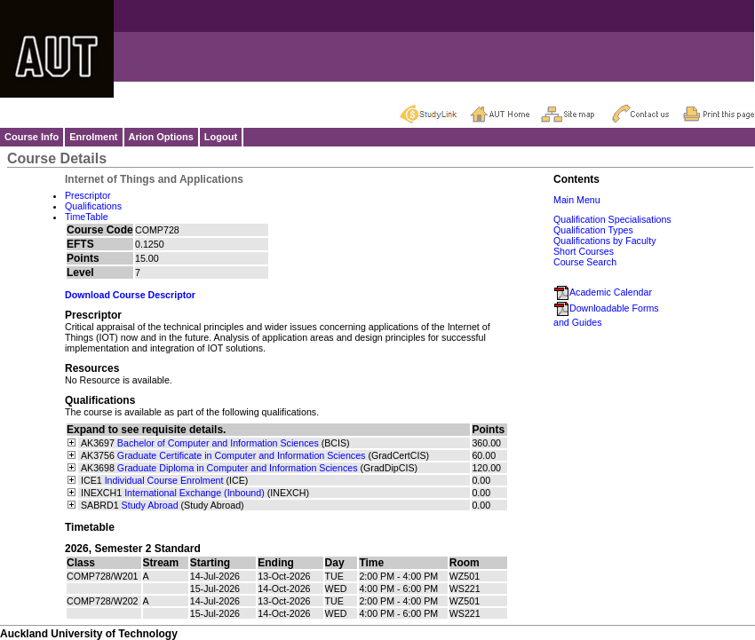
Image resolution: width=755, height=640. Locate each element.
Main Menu (576, 199)
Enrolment (93, 136)
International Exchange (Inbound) (194, 492)
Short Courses (583, 251)
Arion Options (161, 136)
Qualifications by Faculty (604, 240)
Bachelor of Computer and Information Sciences (218, 443)
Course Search (584, 262)
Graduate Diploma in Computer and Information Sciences (237, 467)
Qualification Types (593, 230)
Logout (220, 136)
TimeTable (86, 216)
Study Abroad (150, 505)
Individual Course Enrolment (164, 480)
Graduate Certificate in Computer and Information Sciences (241, 455)
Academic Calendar (602, 292)
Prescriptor (88, 195)
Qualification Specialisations (612, 219)
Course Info (31, 136)
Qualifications (93, 206)
